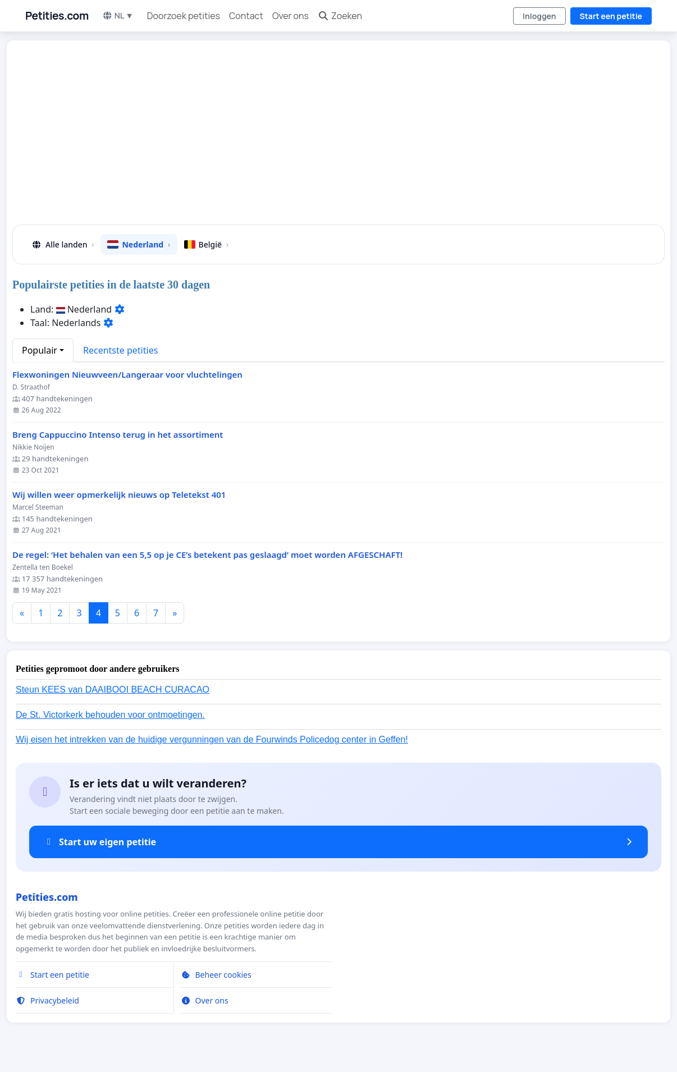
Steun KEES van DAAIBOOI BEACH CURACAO (112, 689)
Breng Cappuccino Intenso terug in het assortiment (117, 434)
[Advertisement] (338, 137)
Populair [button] (39, 350)
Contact (246, 16)
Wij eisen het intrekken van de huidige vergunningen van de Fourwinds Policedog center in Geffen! (212, 739)
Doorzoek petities (183, 16)
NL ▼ (118, 15)
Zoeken (340, 16)
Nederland (138, 244)
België (206, 244)
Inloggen (539, 16)
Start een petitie (611, 16)
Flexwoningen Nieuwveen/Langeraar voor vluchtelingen (127, 374)
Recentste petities (120, 350)
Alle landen (62, 244)
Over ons (290, 16)
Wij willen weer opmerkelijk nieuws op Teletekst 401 (119, 494)
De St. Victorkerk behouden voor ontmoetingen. (110, 715)
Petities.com (57, 15)
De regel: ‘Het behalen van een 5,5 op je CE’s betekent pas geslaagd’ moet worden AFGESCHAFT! (207, 554)
